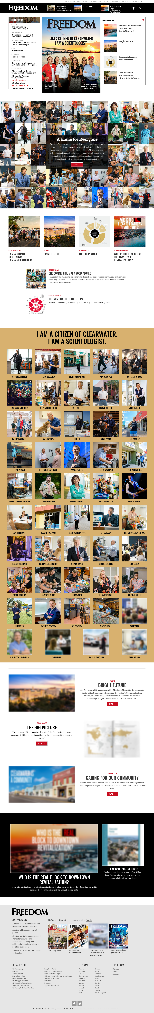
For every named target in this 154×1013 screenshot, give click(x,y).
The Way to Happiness (52, 978)
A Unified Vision (18, 83)
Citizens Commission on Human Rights (58, 976)
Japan (97, 971)
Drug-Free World (50, 969)
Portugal (98, 981)
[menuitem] (24, 28)
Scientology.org (17, 969)
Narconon (47, 983)
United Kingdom (100, 993)
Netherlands (99, 974)
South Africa (83, 976)
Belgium (82, 971)
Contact (116, 974)
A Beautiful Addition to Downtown (20, 77)
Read (77, 164)
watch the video (20, 80)
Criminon (47, 981)
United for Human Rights (53, 971)
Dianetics (15, 971)
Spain (97, 985)
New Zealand (99, 976)
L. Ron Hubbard (17, 974)
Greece (97, 969)
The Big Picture (18, 57)
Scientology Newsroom (20, 981)
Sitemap (116, 969)
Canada (81, 974)
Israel (81, 990)
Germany (82, 978)
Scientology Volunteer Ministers (23, 988)
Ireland (81, 988)
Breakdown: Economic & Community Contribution (22, 36)
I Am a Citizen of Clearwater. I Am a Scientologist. (24, 44)
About (115, 972)
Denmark (82, 981)
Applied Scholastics (51, 985)
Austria (81, 969)
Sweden (97, 988)
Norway (97, 978)
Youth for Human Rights (52, 974)
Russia (97, 983)
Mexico (81, 983)
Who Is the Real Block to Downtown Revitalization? (24, 72)
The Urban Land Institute (22, 88)
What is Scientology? (19, 976)
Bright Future (17, 51)
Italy (80, 993)
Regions (84, 965)
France (81, 985)
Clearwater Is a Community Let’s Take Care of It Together (24, 64)
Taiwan (97, 990)
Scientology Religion (19, 978)
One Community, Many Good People (20, 28)
